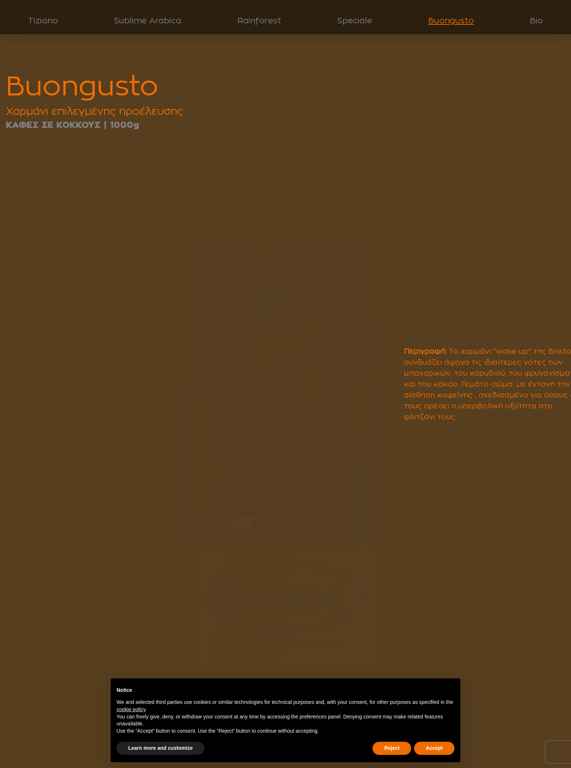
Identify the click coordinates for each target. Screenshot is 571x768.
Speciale (354, 20)
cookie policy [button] (131, 709)
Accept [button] (434, 748)
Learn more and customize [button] (160, 748)
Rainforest (259, 20)
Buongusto (451, 20)
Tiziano (43, 20)
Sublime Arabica (147, 20)
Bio (536, 20)
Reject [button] (391, 748)
